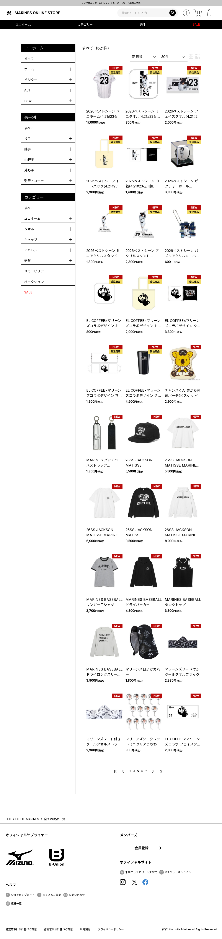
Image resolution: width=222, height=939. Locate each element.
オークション (34, 282)
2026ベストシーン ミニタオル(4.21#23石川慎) (143, 116)
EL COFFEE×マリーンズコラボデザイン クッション (183, 325)
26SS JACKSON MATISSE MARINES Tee (182, 465)
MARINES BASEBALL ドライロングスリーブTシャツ (104, 674)
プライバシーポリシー (111, 929)
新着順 (137, 57)
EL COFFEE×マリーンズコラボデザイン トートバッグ (143, 325)
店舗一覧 (16, 903)
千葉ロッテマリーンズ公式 (141, 872)
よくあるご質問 (51, 894)
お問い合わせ (77, 894)
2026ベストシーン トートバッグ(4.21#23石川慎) (103, 186)
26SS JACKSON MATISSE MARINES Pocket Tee (103, 535)
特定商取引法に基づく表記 (21, 929)
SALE (196, 24)
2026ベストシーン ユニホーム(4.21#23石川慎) (103, 116)
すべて (29, 59)
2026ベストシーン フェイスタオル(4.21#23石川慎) (182, 116)
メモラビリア (34, 271)
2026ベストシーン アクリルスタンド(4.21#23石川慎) (142, 255)
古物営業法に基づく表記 (58, 929)
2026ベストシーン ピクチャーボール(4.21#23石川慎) (181, 186)
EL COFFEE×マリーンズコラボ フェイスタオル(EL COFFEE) (183, 744)
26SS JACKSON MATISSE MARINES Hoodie (182, 535)
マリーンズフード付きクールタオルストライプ (103, 744)
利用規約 (85, 929)
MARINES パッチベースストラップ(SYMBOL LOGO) (103, 465)
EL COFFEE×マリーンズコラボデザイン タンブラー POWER (143, 395)
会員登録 (141, 848)
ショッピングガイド (23, 894)
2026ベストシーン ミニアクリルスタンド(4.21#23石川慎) (103, 255)
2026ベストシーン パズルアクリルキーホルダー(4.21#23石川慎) (182, 255)
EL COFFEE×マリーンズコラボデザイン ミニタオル (104, 325)
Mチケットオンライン (178, 872)
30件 (165, 57)
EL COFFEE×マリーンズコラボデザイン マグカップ (104, 395)
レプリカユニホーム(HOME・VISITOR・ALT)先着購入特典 (111, 3)
